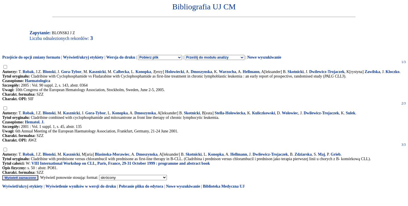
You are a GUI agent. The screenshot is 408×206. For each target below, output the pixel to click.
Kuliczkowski (263, 113)
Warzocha (227, 72)
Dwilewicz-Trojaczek (327, 72)
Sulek (350, 113)
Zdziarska (303, 154)
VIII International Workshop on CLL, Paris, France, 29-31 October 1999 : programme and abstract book (120, 163)
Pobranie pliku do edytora (141, 186)
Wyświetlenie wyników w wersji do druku (81, 186)
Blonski (49, 72)
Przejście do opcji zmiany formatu (31, 57)
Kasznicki (97, 72)
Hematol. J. (34, 122)
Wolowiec (290, 113)
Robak (28, 72)
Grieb (336, 154)
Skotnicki (296, 72)
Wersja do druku (120, 57)
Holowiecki (174, 72)
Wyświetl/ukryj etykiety (83, 57)
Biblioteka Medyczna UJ (224, 186)
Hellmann (251, 72)
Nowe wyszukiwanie (264, 57)
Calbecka (121, 72)
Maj (321, 154)
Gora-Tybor (71, 72)
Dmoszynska (201, 72)
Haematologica (37, 81)
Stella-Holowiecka (229, 113)
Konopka (143, 72)
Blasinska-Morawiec (112, 154)
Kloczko (393, 72)
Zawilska (372, 72)
